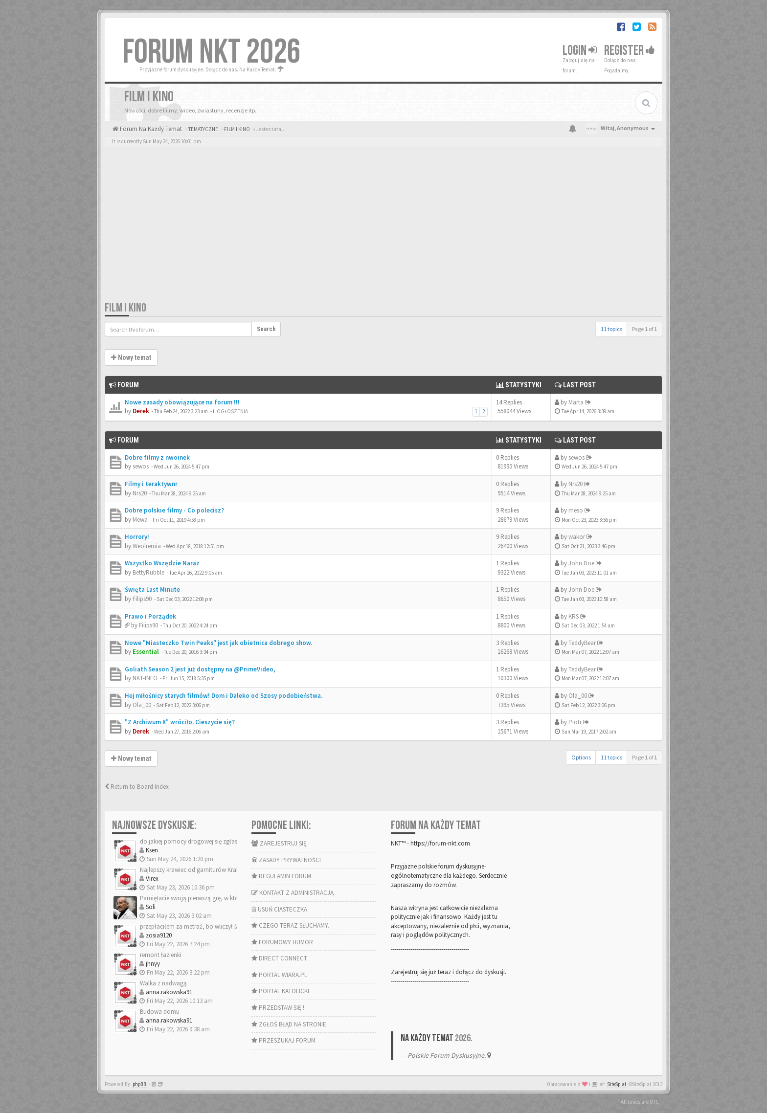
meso (575, 510)
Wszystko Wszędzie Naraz (162, 563)
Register (629, 51)
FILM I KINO (125, 308)
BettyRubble (148, 572)
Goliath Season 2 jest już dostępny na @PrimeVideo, (200, 669)
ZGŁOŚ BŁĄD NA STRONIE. (289, 1024)
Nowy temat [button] (131, 357)
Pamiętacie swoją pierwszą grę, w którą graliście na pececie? (219, 898)
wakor (576, 537)
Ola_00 (142, 705)
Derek (141, 411)
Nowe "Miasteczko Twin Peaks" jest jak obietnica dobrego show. (218, 643)
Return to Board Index (137, 786)
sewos (141, 466)
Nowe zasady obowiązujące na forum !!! (182, 402)
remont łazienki (160, 955)
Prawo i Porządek (150, 616)
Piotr (575, 722)
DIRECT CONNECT (279, 958)
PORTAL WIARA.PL (279, 975)
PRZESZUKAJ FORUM (283, 1040)
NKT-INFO (145, 678)
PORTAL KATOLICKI (280, 991)
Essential (146, 651)
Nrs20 (140, 493)
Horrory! (137, 537)
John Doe (581, 563)
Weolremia (147, 546)
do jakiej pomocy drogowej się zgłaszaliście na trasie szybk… (221, 841)
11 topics (611, 329)
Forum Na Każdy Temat (150, 129)
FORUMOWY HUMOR (282, 942)
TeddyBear (582, 643)
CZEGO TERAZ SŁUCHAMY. (290, 925)
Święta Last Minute (152, 589)
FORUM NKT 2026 (211, 52)
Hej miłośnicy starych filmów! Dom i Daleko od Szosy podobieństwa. (223, 695)
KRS (573, 616)
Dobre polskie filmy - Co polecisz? (174, 510)
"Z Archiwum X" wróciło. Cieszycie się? (180, 722)
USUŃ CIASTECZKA (279, 909)
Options (581, 757)
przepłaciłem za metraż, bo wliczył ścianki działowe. (210, 926)
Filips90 (142, 599)
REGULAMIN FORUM (281, 876)
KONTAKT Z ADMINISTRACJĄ (292, 893)
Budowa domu (160, 1011)
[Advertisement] (383, 227)
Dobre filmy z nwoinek (157, 457)
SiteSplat (617, 1084)
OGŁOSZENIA (232, 411)
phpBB (139, 1084)
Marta (576, 402)
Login (580, 51)
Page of (644, 329)
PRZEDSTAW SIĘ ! (277, 1007)
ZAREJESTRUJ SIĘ (279, 843)
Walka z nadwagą (163, 983)
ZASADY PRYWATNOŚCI (286, 860)
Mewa (140, 519)
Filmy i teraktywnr (151, 484)
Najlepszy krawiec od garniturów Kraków (194, 870)
